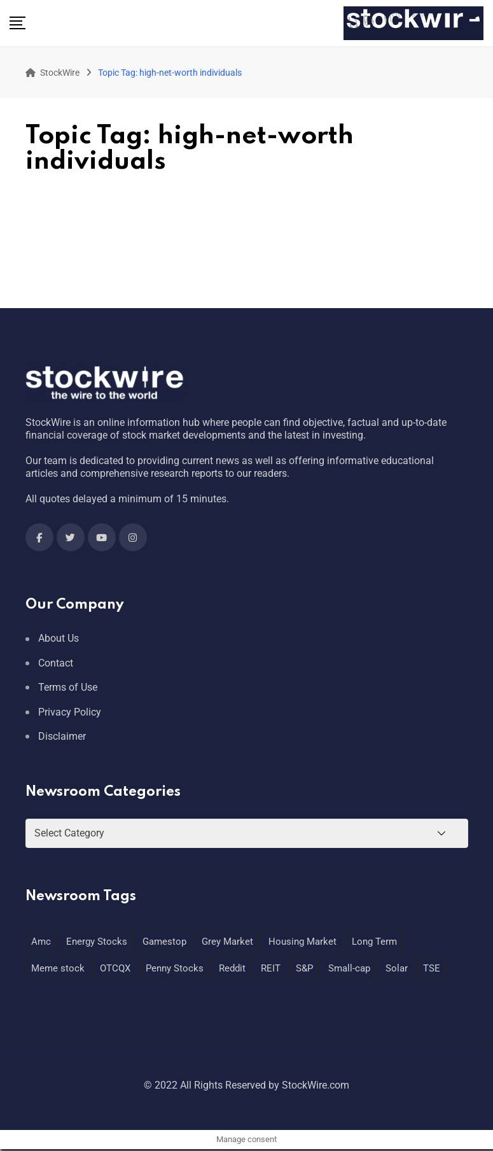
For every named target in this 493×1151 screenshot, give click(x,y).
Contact (55, 663)
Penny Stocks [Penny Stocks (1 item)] (175, 968)
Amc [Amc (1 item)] (41, 941)
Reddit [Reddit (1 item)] (232, 968)
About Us (58, 638)
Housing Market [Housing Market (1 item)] (302, 941)
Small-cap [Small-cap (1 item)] (349, 968)
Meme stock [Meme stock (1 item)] (58, 968)
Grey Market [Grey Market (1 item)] (227, 941)
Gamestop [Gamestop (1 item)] (164, 941)
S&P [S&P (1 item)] (304, 968)
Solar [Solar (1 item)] (396, 968)
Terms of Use (67, 687)
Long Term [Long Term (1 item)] (374, 941)
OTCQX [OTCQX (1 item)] (115, 968)
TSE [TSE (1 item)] (431, 968)
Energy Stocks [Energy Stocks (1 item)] (96, 941)
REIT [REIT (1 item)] (271, 968)
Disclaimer (62, 736)
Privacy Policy (69, 712)
